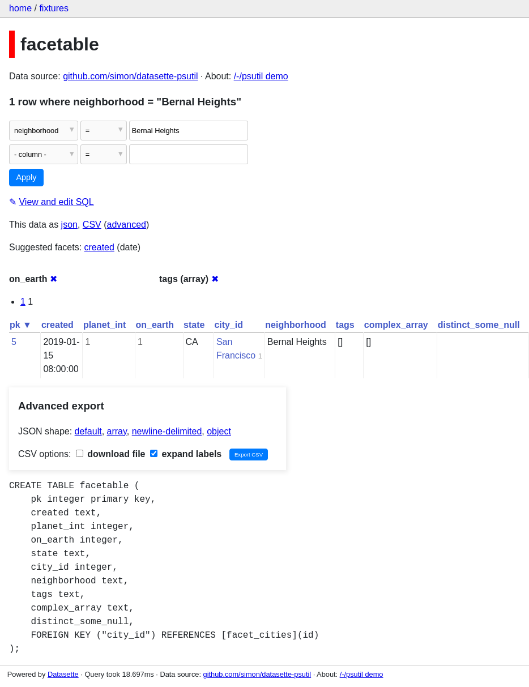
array (117, 431)
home (20, 8)
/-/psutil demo (261, 76)
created (99, 247)
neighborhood (295, 325)
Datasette (63, 674)
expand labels (185, 454)
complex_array (396, 325)
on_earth (154, 325)
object (219, 431)
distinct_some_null (479, 325)
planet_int (104, 325)
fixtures (54, 8)
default (88, 431)
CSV (92, 224)
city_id (228, 325)
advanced (126, 224)
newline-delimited (167, 431)
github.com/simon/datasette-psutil (130, 76)
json (69, 224)
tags (345, 325)
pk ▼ (21, 325)
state (194, 325)
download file (111, 454)
